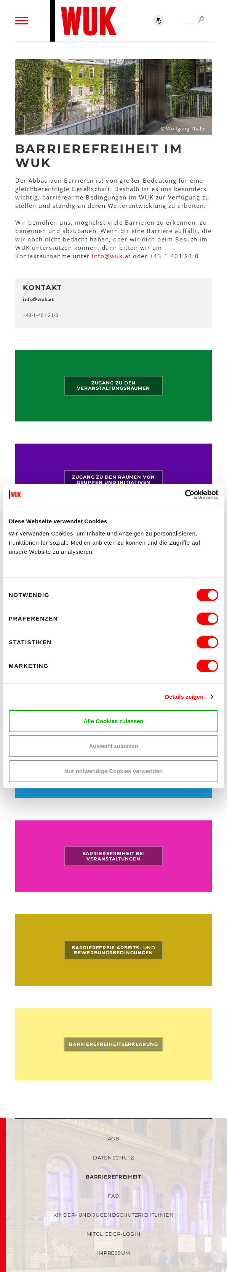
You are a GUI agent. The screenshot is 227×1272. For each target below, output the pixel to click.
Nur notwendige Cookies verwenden (113, 771)
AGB (114, 1138)
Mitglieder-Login (113, 1234)
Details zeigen (184, 696)
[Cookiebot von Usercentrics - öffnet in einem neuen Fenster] (185, 495)
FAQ (113, 1196)
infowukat (111, 256)
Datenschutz (113, 1158)
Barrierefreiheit (113, 1177)
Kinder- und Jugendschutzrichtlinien (113, 1215)
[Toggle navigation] (21, 21)
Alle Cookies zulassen (113, 721)
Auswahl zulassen (113, 746)
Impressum (113, 1253)
